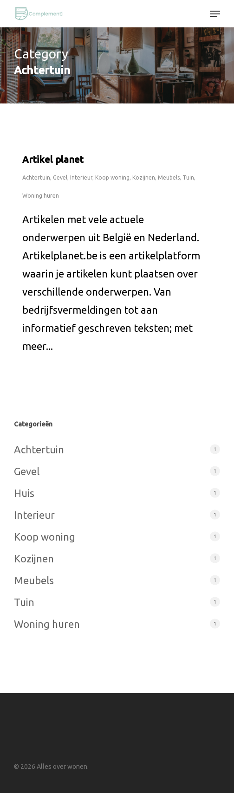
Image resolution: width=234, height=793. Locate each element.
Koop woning (112, 177)
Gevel (60, 177)
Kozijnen (143, 177)
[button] (215, 14)
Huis (24, 493)
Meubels (169, 177)
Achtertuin (36, 177)
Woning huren (40, 196)
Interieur (81, 177)
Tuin (188, 177)
